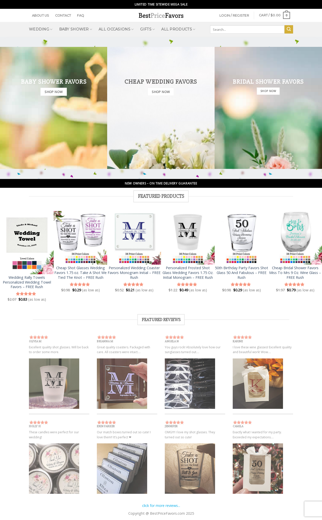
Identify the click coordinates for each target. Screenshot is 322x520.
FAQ (80, 15)
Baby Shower (75, 29)
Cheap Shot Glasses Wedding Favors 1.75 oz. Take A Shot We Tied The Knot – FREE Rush (80, 273)
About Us (40, 15)
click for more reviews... (161, 505)
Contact (63, 15)
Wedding (41, 29)
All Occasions (116, 29)
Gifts (147, 29)
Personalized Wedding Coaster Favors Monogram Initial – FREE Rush (134, 273)
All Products (178, 29)
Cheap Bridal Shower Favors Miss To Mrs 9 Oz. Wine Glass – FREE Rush (295, 273)
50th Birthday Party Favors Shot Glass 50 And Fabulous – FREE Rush (241, 273)
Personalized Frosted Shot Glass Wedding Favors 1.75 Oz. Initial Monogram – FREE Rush (188, 273)
